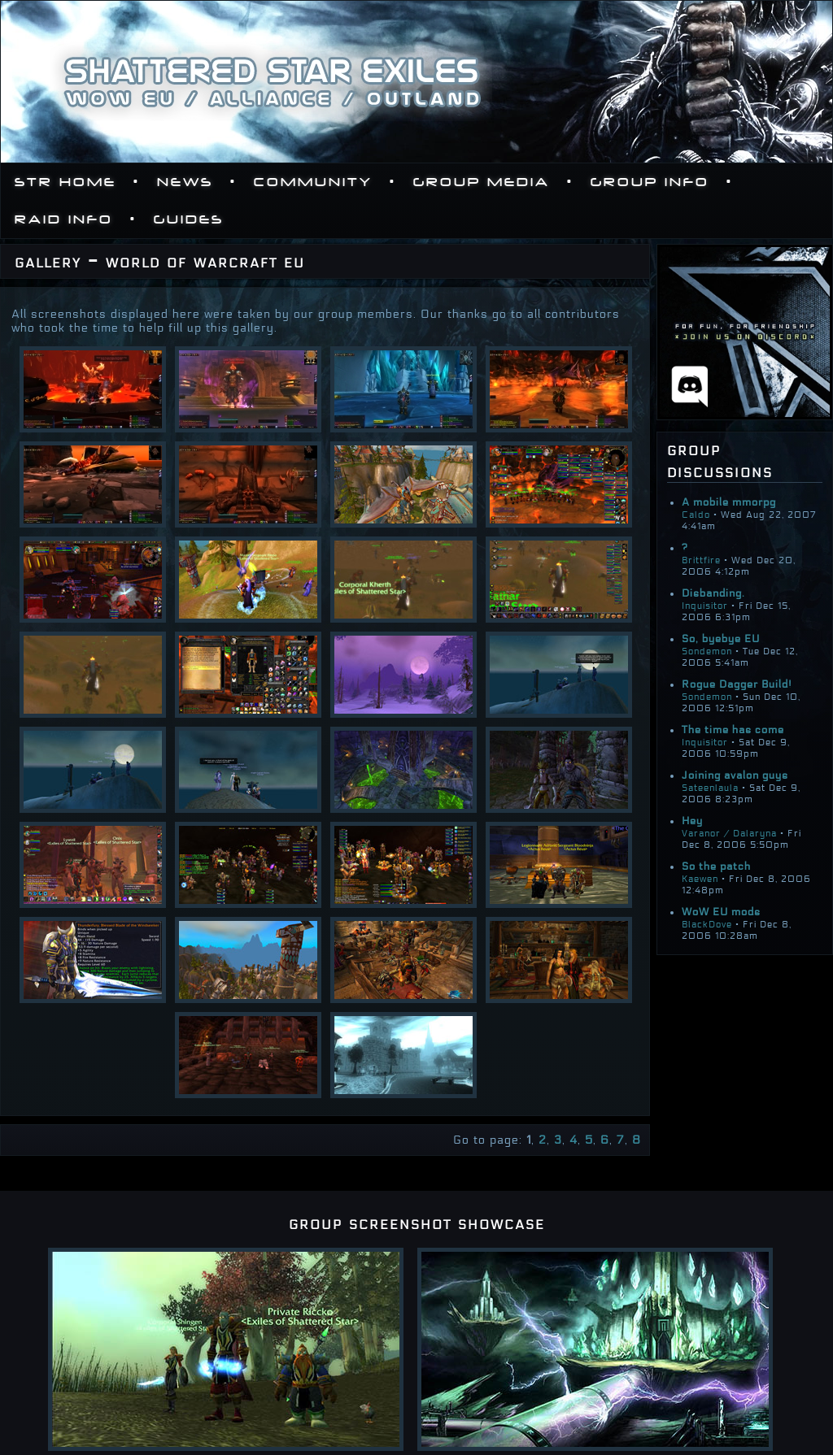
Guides (189, 219)
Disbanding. (713, 593)
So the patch (716, 866)
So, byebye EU (721, 638)
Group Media (481, 182)
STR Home (65, 182)
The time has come (733, 729)
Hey (692, 820)
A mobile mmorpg (729, 502)
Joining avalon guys (735, 775)
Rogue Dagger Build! (737, 684)
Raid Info (64, 219)
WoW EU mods (721, 912)
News (185, 182)
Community (313, 182)
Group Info (650, 182)
